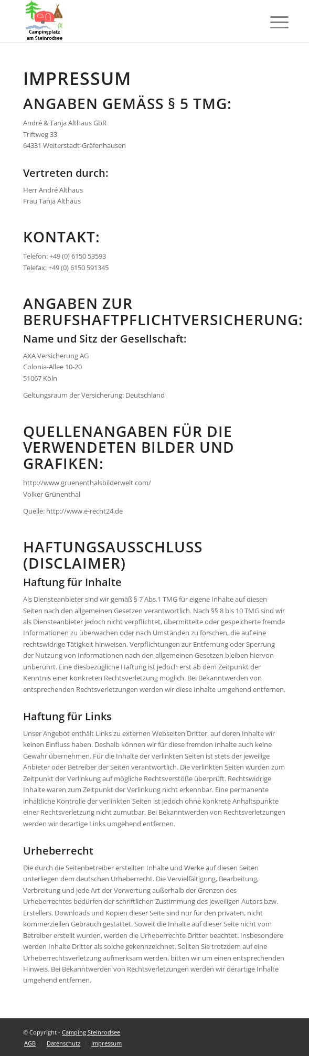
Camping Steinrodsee (91, 1032)
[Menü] (271, 22)
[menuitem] (30, 1043)
